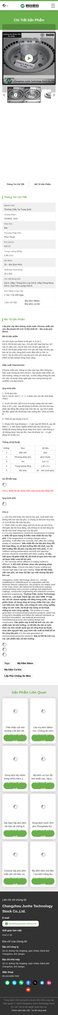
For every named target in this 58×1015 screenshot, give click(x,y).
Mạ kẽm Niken (25, 663)
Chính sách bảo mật (21, 1010)
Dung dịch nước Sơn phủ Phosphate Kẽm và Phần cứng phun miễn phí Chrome (43, 825)
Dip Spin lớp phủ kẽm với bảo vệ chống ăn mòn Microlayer (15, 825)
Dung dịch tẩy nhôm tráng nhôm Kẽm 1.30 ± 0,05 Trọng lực (15, 777)
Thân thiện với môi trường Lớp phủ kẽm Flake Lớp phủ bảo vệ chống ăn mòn (15, 729)
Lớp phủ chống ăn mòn (17, 676)
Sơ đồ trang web (38, 1010)
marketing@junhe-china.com (20, 923)
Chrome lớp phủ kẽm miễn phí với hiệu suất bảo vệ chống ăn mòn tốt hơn (15, 873)
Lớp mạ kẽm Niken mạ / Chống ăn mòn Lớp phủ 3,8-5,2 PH (43, 729)
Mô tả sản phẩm (42, 184)
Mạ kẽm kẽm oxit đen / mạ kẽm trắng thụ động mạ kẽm (43, 873)
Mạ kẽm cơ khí (12, 669)
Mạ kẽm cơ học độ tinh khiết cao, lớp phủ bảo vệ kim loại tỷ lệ (43, 777)
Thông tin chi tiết (15, 184)
